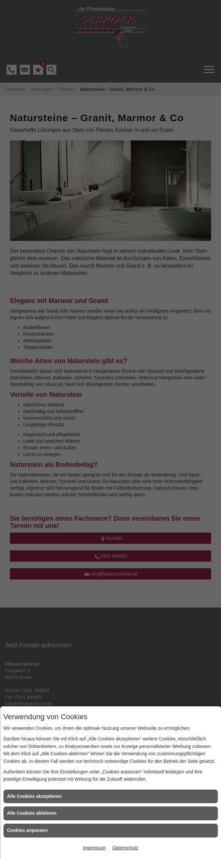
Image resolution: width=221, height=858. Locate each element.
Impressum (94, 847)
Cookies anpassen (27, 830)
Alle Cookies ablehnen (31, 813)
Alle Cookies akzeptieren (34, 796)
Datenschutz (125, 847)
